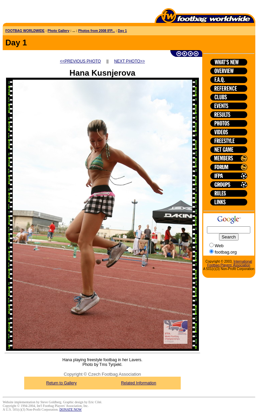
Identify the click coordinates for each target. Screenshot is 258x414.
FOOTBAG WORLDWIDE (25, 31)
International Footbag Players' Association (229, 263)
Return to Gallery (61, 383)
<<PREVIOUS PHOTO (80, 61)
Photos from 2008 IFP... (96, 31)
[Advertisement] (42, 13)
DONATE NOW (70, 409)
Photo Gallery (59, 31)
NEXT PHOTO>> (129, 61)
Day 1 (122, 31)
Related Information (138, 383)
